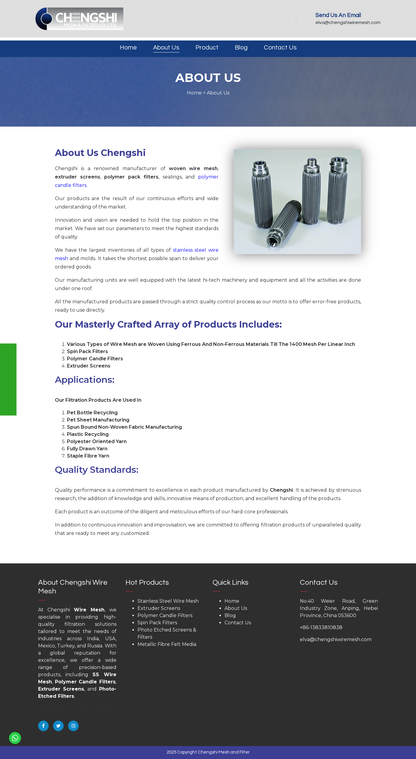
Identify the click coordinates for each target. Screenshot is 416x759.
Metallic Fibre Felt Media (166, 644)
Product (207, 47)
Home (128, 47)
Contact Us (280, 47)
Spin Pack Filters (157, 623)
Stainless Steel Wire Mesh (168, 601)
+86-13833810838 (321, 627)
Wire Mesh (89, 610)
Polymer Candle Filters (85, 682)
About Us (166, 47)
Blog (241, 47)
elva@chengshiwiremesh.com (348, 22)
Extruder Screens (61, 689)
